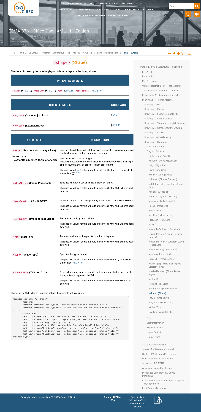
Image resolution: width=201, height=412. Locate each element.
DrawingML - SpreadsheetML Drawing (163, 128)
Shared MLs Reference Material (158, 349)
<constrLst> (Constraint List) (163, 196)
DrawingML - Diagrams (92, 53)
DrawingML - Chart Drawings (158, 137)
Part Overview (149, 81)
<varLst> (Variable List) (160, 312)
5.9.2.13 (116, 125)
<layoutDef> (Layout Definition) (164, 229)
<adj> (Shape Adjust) (159, 156)
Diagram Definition (112, 53)
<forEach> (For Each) (159, 220)
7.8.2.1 (77, 173)
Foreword (147, 72)
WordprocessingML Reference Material (161, 86)
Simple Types (153, 337)
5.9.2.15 (69, 90)
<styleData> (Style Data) (161, 302)
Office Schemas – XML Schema (158, 358)
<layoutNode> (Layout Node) (163, 249)
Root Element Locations (154, 388)
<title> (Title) (155, 307)
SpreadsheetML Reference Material (160, 90)
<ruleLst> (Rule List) (158, 284)
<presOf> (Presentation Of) (162, 259)
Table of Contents (155, 146)
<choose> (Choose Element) (163, 179)
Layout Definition (155, 332)
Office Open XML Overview (104, 4)
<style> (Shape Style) (159, 298)
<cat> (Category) (157, 170)
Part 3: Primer (103, 9)
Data (149, 318)
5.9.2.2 (116, 115)
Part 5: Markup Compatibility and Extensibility (102, 15)
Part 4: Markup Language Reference (134, 9)
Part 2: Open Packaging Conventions (72, 9)
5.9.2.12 (27, 90)
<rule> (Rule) (155, 279)
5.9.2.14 (51, 90)
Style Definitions (155, 327)
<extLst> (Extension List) (161, 215)
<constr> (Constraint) (159, 192)
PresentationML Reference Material (160, 95)
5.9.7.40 (78, 262)
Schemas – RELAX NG (153, 363)
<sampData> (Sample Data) (163, 288)
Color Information (155, 323)
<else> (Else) (155, 210)
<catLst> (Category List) (161, 174)
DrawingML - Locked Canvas (158, 118)
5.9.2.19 (97, 90)
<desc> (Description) (159, 206)
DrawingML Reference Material (66, 53)
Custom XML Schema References (159, 354)
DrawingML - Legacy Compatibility (161, 114)
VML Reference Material (154, 344)
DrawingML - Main (153, 104)
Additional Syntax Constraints (157, 368)
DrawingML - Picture (154, 109)
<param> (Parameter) (160, 254)
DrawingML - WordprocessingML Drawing (164, 123)
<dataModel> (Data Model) (162, 201)
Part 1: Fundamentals (133, 4)
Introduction (73, 4)
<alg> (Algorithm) (157, 165)
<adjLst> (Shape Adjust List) (163, 160)
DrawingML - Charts (154, 132)
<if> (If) (152, 224)
